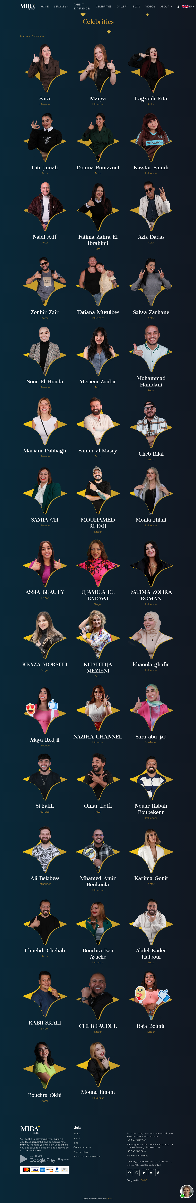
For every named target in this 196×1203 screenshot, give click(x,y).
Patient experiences (82, 6)
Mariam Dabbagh (44, 451)
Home (45, 6)
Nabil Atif (45, 237)
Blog (136, 6)
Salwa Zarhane (151, 313)
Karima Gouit (151, 878)
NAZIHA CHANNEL (97, 737)
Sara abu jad (151, 737)
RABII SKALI (45, 1023)
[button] (187, 1191)
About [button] (165, 6)
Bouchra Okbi (45, 1095)
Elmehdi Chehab (45, 951)
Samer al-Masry (98, 451)
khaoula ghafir (151, 665)
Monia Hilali (151, 520)
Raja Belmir (151, 1026)
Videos (150, 6)
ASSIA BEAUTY (44, 592)
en (187, 6)
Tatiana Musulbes (98, 313)
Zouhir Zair (45, 313)
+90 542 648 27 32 (136, 1140)
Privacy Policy (80, 1152)
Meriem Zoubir (98, 382)
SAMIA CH (44, 520)
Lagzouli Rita (151, 99)
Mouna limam (98, 1092)
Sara (45, 99)
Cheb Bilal (151, 454)
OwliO (144, 1180)
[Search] (178, 6)
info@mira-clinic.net (137, 1155)
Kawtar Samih (151, 168)
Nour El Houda (44, 382)
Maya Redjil (44, 740)
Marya (98, 99)
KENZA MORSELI (44, 665)
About (76, 1138)
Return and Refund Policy (86, 1156)
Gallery (122, 6)
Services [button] (60, 6)
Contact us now (82, 1147)
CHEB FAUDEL (98, 1026)
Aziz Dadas (151, 237)
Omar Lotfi (98, 806)
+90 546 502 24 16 (136, 1151)
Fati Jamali (45, 168)
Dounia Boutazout (98, 168)
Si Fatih (45, 806)
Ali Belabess (44, 878)
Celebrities (103, 6)
